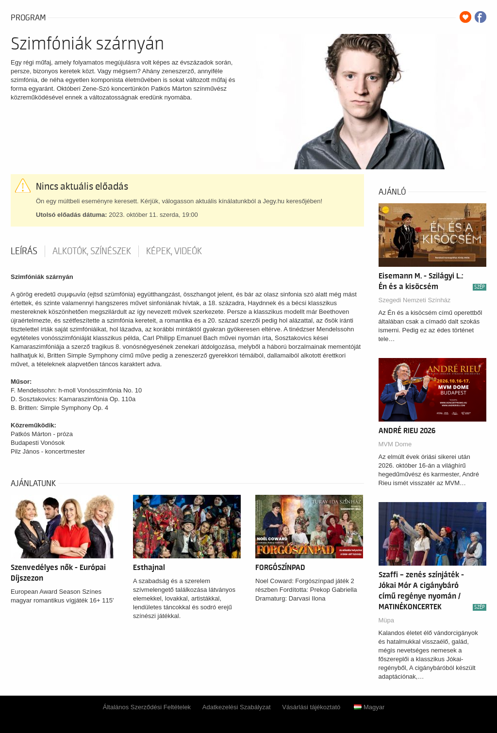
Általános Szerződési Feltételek (147, 707)
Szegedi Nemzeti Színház (415, 300)
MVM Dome (395, 444)
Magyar (369, 707)
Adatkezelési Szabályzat (236, 707)
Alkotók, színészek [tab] (91, 251)
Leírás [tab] (24, 251)
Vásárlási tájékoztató (311, 707)
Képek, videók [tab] (174, 251)
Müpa (387, 620)
